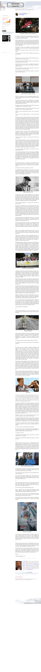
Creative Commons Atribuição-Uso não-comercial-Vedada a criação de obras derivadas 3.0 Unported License (8, 33)
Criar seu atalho (4, 28)
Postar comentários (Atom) (21, 601)
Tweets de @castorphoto (5, 15)
